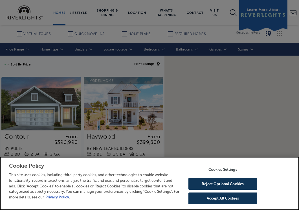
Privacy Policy (57, 197)
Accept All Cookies (223, 198)
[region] (149, 183)
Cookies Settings (222, 169)
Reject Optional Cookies (223, 184)
